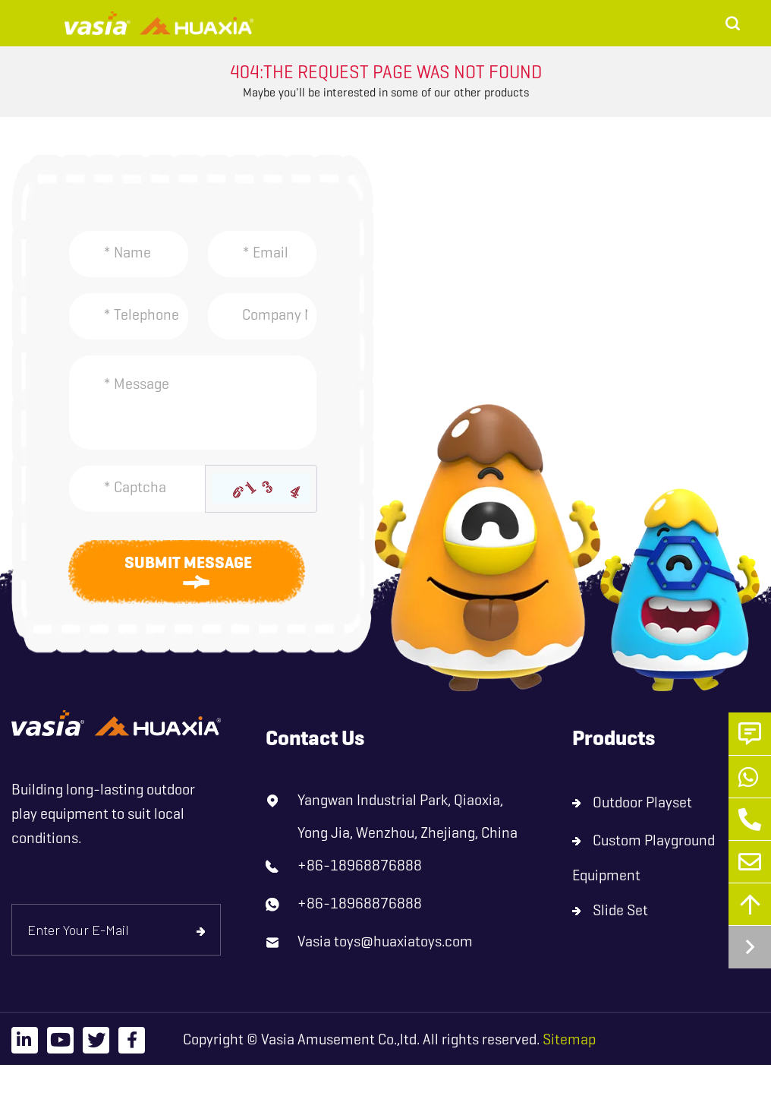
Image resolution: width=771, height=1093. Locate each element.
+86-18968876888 (359, 865)
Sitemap (569, 1039)
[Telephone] (128, 316)
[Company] (262, 316)
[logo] (116, 723)
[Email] (262, 254)
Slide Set (620, 910)
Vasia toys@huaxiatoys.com (385, 941)
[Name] (128, 254)
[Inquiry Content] (192, 402)
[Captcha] (137, 489)
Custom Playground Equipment (643, 858)
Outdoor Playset (642, 802)
